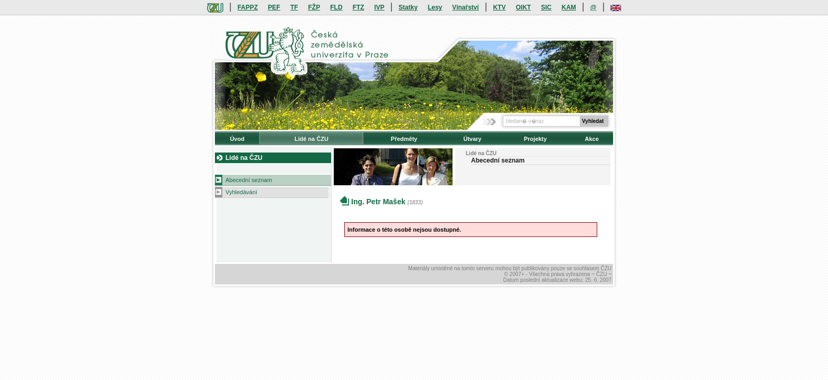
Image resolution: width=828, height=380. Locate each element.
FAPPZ (248, 7)
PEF (274, 7)
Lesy (435, 7)
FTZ (358, 7)
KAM (569, 7)
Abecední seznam (248, 180)
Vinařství (465, 7)
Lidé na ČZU (311, 139)
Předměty (404, 139)
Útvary (472, 139)
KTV (499, 7)
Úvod (237, 139)
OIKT (523, 7)
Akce (592, 139)
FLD (336, 7)
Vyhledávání (241, 192)
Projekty (535, 139)
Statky (408, 7)
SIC (546, 7)
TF (294, 7)
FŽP (314, 7)
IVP (379, 7)
